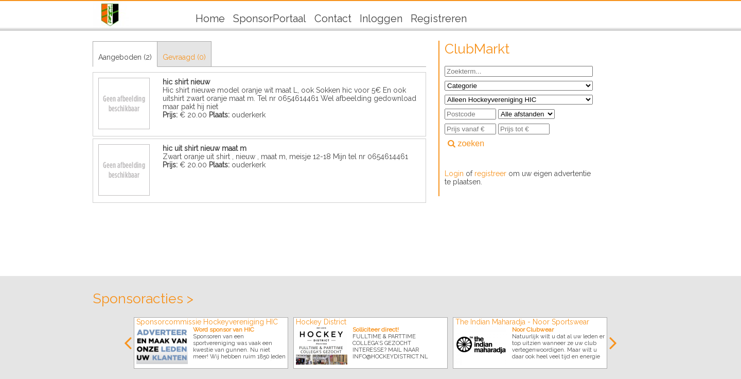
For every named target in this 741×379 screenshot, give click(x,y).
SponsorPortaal (269, 18)
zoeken (466, 143)
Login (454, 173)
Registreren (439, 18)
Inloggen (381, 18)
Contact (332, 18)
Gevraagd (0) (184, 57)
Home (210, 18)
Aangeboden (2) (125, 57)
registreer (490, 173)
